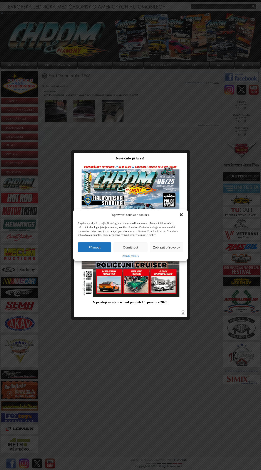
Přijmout (94, 247)
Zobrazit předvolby (166, 247)
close (182, 306)
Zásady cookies (130, 255)
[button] (181, 215)
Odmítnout (130, 247)
